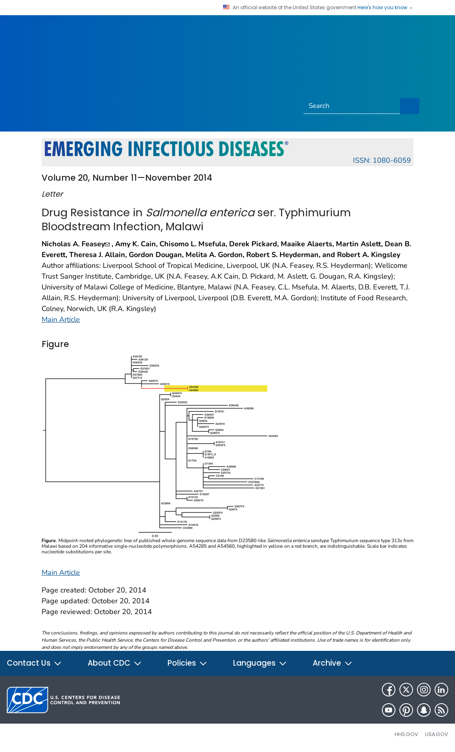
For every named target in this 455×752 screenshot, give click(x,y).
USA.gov (436, 734)
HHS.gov (406, 734)
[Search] (351, 106)
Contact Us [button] (34, 663)
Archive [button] (333, 663)
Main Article (61, 319)
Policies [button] (188, 663)
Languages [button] (260, 663)
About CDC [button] (115, 663)
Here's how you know (385, 7)
